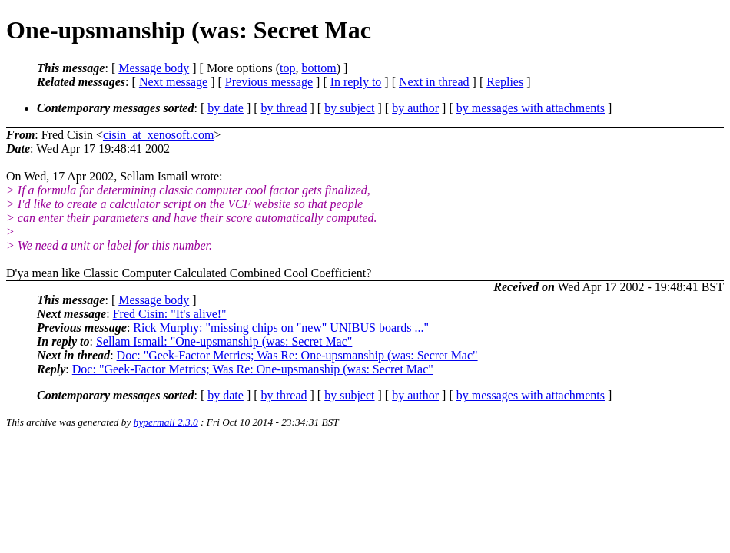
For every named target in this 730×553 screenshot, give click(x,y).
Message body (153, 68)
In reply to (356, 81)
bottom (318, 68)
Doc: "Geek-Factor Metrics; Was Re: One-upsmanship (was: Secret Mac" (297, 355)
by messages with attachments (530, 107)
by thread (284, 107)
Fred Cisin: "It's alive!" (170, 313)
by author (415, 107)
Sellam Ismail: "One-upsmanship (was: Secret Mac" (224, 341)
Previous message (269, 81)
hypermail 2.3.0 (166, 422)
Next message (173, 81)
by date (225, 107)
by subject (349, 107)
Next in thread (434, 81)
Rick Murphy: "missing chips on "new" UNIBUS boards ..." (281, 327)
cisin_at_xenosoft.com (158, 134)
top (287, 68)
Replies (504, 81)
